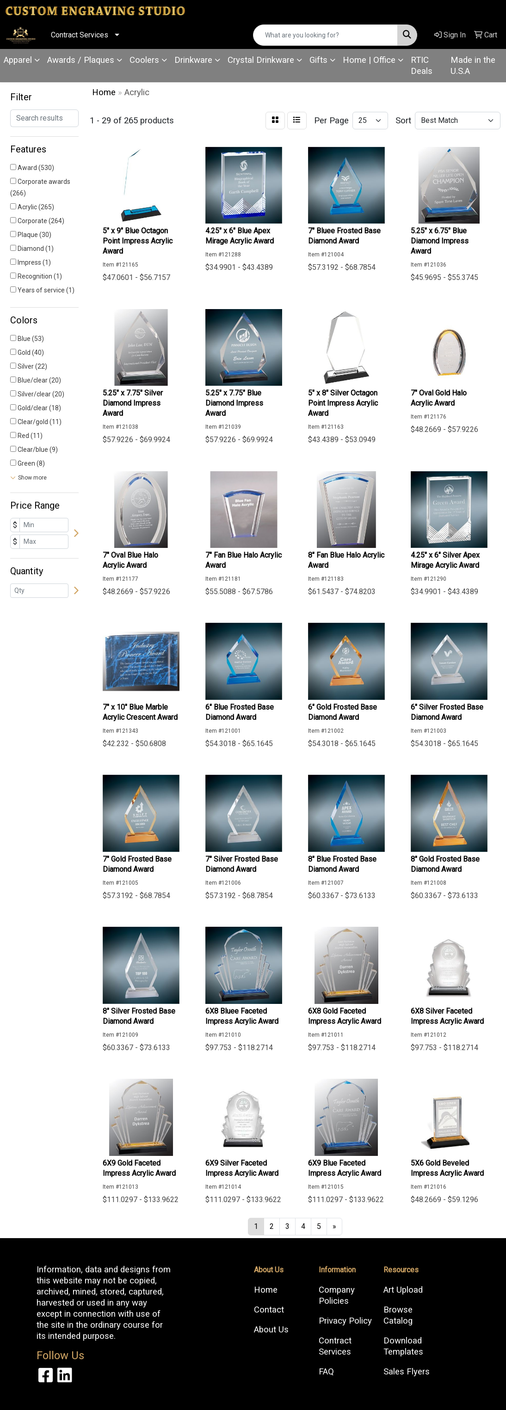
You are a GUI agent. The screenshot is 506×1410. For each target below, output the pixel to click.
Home (266, 1290)
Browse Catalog (398, 1315)
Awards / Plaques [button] (80, 60)
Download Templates (403, 1346)
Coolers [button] (144, 60)
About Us (271, 1330)
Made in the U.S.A (472, 65)
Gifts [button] (318, 60)
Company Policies (337, 1295)
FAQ (326, 1372)
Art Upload (403, 1290)
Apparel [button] (18, 60)
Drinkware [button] (193, 60)
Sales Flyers (406, 1372)
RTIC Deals (421, 65)
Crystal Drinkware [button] (261, 60)
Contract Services (79, 34)
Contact (269, 1310)
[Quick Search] (325, 35)
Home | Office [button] (369, 60)
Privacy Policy (345, 1321)
